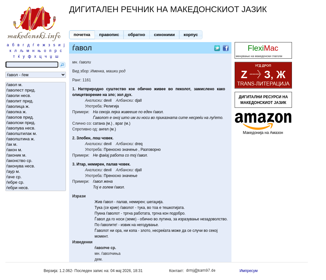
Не (95, 155)
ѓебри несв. (36, 188)
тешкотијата (173, 207)
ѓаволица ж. (36, 106)
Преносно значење (121, 149)
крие (114, 207)
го (113, 219)
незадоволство (213, 219)
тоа (155, 207)
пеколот (182, 89)
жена (108, 181)
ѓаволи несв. (36, 96)
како (221, 89)
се (107, 207)
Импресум (248, 271)
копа (133, 230)
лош (97, 138)
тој (133, 155)
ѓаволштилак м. (36, 133)
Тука (99, 207)
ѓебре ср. (36, 182)
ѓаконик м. (36, 155)
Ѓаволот (101, 117)
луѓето (215, 117)
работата (142, 213)
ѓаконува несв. (36, 166)
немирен (96, 164)
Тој (95, 187)
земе (131, 219)
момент (101, 236)
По (97, 225)
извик (126, 225)
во (170, 89)
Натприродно (90, 89)
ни (112, 230)
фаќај (104, 155)
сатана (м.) (102, 123)
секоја (104, 112)
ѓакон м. (36, 150)
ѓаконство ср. (36, 161)
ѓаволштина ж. (36, 139)
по (140, 112)
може (176, 230)
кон (165, 213)
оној (116, 117)
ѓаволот (127, 207)
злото (145, 230)
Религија (111, 106)
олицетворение (87, 94)
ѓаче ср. (36, 177)
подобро (177, 213)
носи (145, 117)
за (175, 219)
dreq (139, 144)
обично (145, 89)
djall (138, 100)
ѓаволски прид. (36, 123)
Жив (98, 202)
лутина (165, 219)
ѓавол (158, 112)
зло (111, 94)
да (108, 219)
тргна (128, 213)
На (95, 112)
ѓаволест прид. (36, 90)
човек (107, 138)
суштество (116, 89)
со (127, 155)
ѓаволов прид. (36, 117)
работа (117, 155)
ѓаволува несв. (36, 128)
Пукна (100, 213)
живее (160, 89)
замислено (204, 89)
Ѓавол (100, 219)
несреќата (161, 230)
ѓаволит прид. (36, 101)
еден (148, 112)
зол (120, 94)
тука (141, 207)
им (133, 117)
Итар (81, 164)
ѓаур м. (36, 171)
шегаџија (155, 202)
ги (139, 117)
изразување (188, 219)
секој (213, 230)
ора (118, 230)
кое (132, 89)
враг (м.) (122, 123)
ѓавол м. (36, 85)
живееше (129, 112)
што (125, 117)
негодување (147, 225)
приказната (167, 117)
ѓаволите (108, 225)
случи (197, 230)
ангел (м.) (107, 129)
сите (183, 117)
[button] (82, 34)
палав (111, 164)
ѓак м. (36, 144)
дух (127, 94)
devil (108, 100)
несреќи (196, 117)
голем (108, 187)
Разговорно (150, 149)
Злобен (83, 138)
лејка (115, 112)
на (105, 94)
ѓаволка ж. (36, 112)
